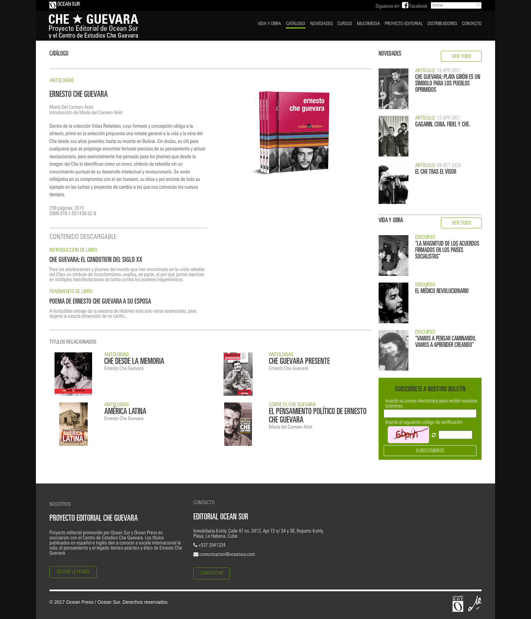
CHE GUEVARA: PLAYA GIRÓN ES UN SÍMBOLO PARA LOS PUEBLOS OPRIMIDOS (447, 84)
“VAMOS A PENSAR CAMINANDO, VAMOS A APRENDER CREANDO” (445, 342)
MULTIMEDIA (368, 24)
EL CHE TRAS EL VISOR (435, 172)
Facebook (414, 6)
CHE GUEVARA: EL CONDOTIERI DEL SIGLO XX (95, 260)
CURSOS (344, 24)
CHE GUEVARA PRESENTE (299, 362)
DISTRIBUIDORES (442, 24)
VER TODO (461, 56)
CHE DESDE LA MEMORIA (134, 362)
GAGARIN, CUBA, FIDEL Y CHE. (442, 125)
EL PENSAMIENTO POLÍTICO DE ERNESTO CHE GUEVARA (317, 416)
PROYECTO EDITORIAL (404, 24)
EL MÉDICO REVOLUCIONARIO (442, 291)
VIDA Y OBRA (269, 24)
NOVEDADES (321, 24)
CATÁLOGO (295, 24)
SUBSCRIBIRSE (430, 451)
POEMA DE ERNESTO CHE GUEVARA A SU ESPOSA (100, 302)
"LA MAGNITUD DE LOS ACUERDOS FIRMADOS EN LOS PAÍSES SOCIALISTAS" (447, 250)
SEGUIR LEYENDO (73, 572)
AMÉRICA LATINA (125, 412)
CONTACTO (472, 24)
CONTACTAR (212, 573)
